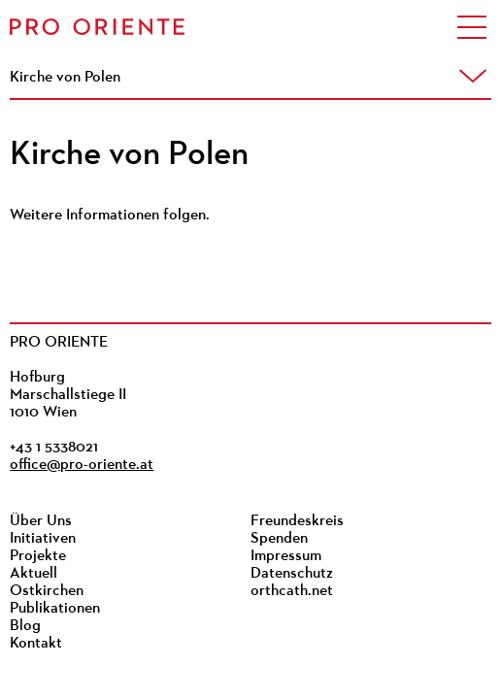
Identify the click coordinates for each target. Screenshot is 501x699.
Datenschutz (291, 574)
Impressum (285, 556)
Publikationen (55, 608)
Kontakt (36, 643)
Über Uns (41, 521)
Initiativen (43, 539)
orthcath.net (291, 591)
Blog (25, 626)
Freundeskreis (297, 521)
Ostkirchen (47, 591)
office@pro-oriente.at (81, 465)
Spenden (279, 539)
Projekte (38, 556)
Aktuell (33, 574)
